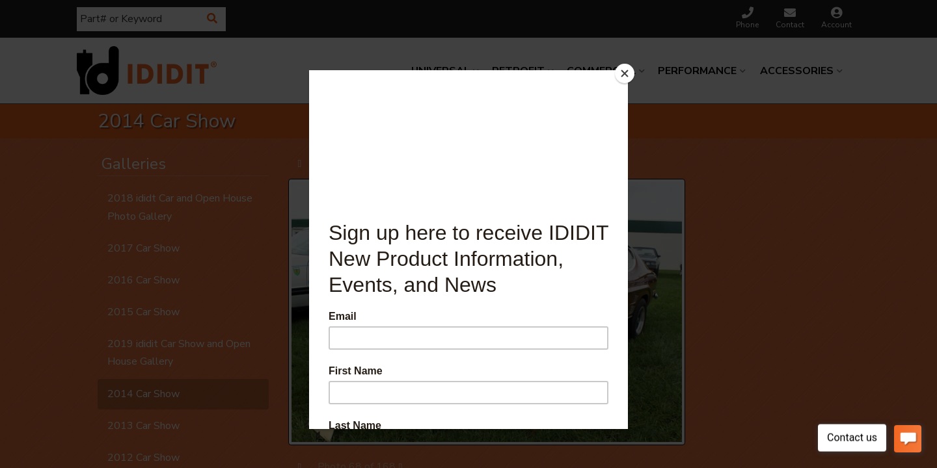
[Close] (624, 73)
